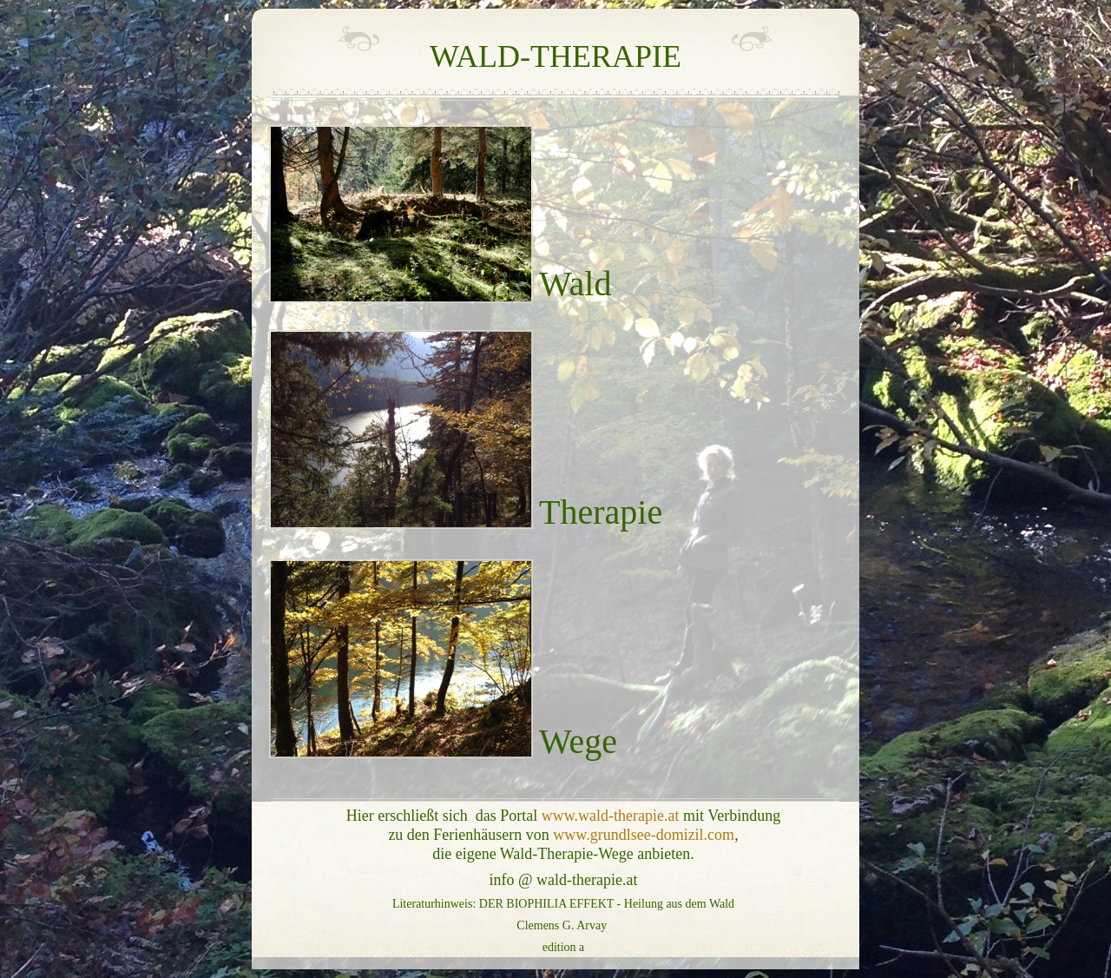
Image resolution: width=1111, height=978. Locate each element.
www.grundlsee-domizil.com (643, 834)
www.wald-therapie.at (611, 815)
